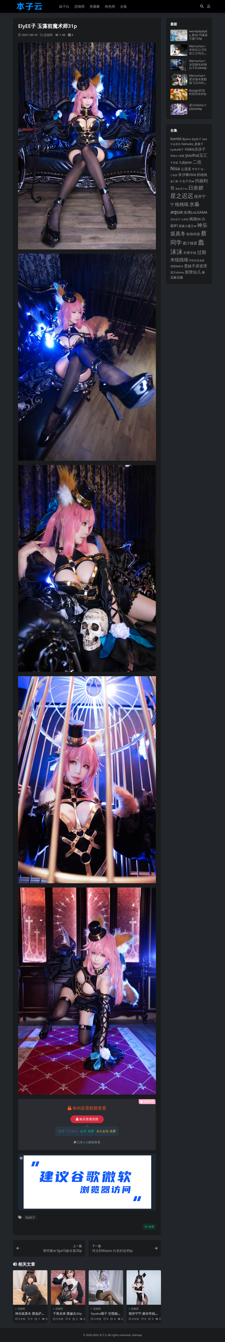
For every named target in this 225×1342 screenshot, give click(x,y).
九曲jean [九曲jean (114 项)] (185, 162)
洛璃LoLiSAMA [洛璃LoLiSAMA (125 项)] (195, 212)
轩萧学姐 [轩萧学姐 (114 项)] (190, 252)
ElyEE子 (30, 1217)
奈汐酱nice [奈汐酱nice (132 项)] (187, 174)
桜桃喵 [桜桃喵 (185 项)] (181, 204)
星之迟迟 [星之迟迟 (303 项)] (181, 196)
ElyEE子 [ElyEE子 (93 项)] (196, 139)
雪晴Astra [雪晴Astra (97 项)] (176, 266)
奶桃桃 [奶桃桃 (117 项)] (202, 174)
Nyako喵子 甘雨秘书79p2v (106, 1315)
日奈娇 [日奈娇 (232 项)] (196, 187)
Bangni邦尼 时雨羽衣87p (197, 92)
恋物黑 (48, 35)
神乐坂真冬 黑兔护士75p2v (30, 1315)
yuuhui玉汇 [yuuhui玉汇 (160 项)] (196, 155)
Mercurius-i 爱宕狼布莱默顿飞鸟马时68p (198, 80)
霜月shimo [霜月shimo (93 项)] (177, 272)
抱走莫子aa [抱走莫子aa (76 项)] (181, 188)
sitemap (137, 1335)
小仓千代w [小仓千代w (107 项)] (186, 181)
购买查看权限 (87, 1119)
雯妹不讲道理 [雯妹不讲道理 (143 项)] (195, 265)
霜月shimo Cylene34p (197, 107)
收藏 (149, 1226)
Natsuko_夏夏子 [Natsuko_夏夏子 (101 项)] (192, 144)
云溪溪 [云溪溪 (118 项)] (186, 169)
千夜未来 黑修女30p (67, 1313)
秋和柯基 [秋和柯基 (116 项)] (193, 234)
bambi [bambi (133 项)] (176, 138)
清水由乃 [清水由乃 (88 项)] (175, 219)
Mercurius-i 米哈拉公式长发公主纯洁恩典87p (198, 51)
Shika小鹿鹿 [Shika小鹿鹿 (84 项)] (177, 155)
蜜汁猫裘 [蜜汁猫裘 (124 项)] (190, 243)
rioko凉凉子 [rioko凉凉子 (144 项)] (195, 149)
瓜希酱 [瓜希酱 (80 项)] (184, 219)
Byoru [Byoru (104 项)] (186, 139)
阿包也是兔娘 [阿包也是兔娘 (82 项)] (196, 260)
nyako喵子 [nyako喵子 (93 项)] (177, 149)
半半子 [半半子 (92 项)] (196, 169)
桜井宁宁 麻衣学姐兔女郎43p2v (143, 1315)
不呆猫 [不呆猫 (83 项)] (174, 162)
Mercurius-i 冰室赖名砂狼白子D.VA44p (198, 64)
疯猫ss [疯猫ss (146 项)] (195, 218)
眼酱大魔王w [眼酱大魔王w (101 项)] (187, 226)
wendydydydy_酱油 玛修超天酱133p (198, 34)
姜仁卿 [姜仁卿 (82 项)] (174, 181)
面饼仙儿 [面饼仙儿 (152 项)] (193, 272)
